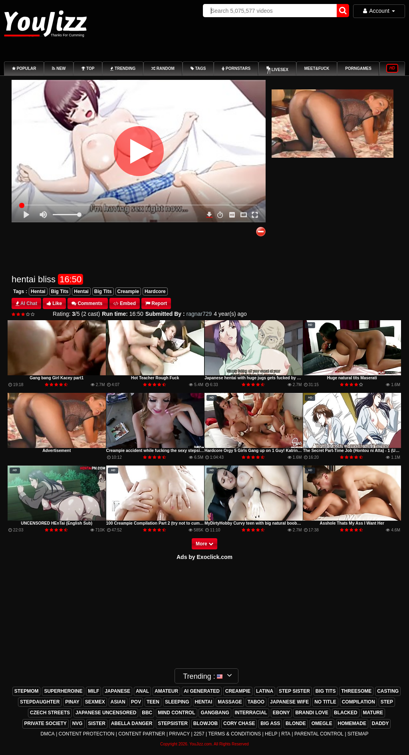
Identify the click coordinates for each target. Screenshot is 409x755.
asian (118, 702)
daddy (380, 723)
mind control (176, 712)
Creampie (128, 291)
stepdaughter (40, 702)
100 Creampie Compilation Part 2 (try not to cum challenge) (163, 523)
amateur (166, 691)
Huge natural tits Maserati (352, 378)
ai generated (202, 691)
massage (230, 702)
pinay (72, 702)
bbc (147, 712)
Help (271, 734)
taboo (256, 702)
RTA (285, 734)
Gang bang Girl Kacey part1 (56, 378)
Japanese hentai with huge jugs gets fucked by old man (258, 378)
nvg (77, 723)
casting (388, 691)
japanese (117, 691)
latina (264, 691)
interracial (251, 712)
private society (45, 723)
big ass (270, 723)
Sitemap (358, 734)
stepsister (173, 723)
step (387, 702)
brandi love (311, 712)
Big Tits (60, 291)
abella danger (132, 723)
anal (142, 691)
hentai (203, 702)
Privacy (179, 734)
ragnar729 (199, 314)
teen (153, 702)
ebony (281, 712)
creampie (237, 691)
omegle (322, 723)
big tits (326, 691)
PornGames (358, 68)
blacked (345, 712)
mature (373, 712)
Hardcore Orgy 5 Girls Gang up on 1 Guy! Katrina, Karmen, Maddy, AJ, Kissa (278, 450)
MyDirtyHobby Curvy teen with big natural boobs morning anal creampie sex (278, 523)
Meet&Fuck (317, 68)
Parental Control (318, 734)
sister (96, 723)
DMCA (47, 734)
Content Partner (141, 734)
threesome (356, 691)
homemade (352, 723)
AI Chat (28, 303)
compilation (358, 702)
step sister (294, 691)
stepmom (26, 691)
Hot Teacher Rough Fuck (155, 378)
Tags (18, 291)
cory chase (239, 723)
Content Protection (87, 734)
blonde (296, 723)
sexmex (95, 702)
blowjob (205, 723)
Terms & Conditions (234, 734)
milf (93, 691)
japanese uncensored (105, 712)
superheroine (63, 691)
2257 (199, 734)
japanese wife (289, 702)
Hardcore (155, 291)
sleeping (177, 702)
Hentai (38, 291)
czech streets (50, 712)
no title (325, 702)
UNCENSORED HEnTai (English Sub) (56, 523)
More (204, 544)
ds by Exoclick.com (206, 557)
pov (136, 702)
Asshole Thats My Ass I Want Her (352, 523)
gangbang (215, 712)
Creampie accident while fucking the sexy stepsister (157, 450)
